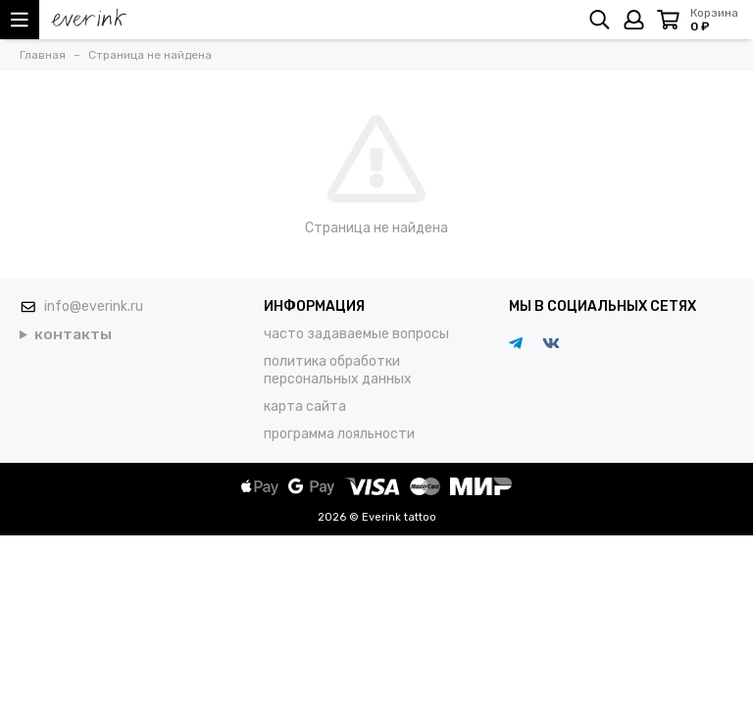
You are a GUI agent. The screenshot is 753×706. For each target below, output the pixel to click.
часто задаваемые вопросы (356, 334)
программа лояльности (339, 434)
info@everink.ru (93, 306)
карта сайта (305, 406)
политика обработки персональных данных (338, 370)
